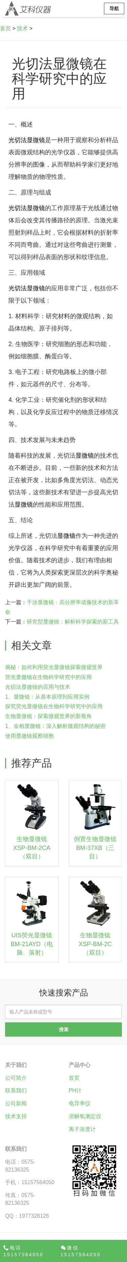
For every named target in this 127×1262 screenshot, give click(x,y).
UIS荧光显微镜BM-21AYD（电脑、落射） (31, 944)
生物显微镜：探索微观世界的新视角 (48, 716)
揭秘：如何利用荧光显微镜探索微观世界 (54, 667)
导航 (114, 8)
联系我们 (16, 1090)
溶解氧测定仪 (85, 1116)
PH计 (75, 1090)
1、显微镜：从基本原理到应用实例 (47, 697)
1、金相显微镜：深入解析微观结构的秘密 (55, 726)
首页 (5, 28)
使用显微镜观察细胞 (29, 736)
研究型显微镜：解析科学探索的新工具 (73, 622)
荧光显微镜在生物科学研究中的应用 (48, 677)
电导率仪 (79, 1103)
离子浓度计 (82, 1129)
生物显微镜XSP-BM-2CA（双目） (31, 848)
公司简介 (16, 1078)
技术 (22, 28)
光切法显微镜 (26, 140)
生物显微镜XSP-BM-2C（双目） (95, 944)
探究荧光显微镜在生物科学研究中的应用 (54, 706)
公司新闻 (16, 1103)
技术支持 (16, 1116)
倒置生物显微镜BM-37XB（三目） (95, 848)
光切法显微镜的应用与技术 (37, 687)
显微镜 (85, 455)
